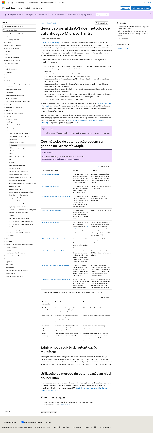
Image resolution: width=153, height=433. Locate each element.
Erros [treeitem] (5, 66)
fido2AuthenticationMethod (50, 186)
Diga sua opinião (102, 15)
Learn (42, 23)
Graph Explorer (64, 405)
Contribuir (57, 427)
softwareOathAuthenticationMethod (53, 251)
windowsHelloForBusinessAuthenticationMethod (56, 279)
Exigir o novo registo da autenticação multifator (132, 31)
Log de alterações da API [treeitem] (11, 40)
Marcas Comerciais (90, 427)
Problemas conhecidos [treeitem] (11, 63)
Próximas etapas (123, 38)
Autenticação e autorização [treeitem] (12, 45)
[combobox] (19, 26)
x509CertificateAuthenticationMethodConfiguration (61, 159)
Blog (48, 427)
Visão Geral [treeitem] (9, 72)
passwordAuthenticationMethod (51, 210)
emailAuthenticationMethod (50, 174)
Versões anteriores (39, 427)
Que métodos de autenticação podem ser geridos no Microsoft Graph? (133, 27)
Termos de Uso (77, 427)
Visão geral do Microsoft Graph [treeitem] (13, 34)
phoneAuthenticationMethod (50, 222)
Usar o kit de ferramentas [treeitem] (11, 57)
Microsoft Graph (51, 23)
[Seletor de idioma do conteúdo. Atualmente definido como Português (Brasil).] (9, 422)
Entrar (149, 3)
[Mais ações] (110, 23)
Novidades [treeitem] (7, 37)
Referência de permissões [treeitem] (11, 48)
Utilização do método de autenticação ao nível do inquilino (133, 34)
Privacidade (66, 427)
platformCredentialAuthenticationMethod (54, 239)
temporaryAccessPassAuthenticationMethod (55, 265)
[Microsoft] (3, 2)
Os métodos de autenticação (50, 43)
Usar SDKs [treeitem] (7, 54)
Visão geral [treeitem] (10, 122)
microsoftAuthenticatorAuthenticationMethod (56, 196)
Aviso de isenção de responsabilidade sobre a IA (17, 427)
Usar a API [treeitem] (7, 51)
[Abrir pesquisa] (144, 2)
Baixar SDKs (125, 8)
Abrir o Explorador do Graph (141, 8)
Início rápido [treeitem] (8, 43)
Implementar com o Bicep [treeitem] (12, 60)
